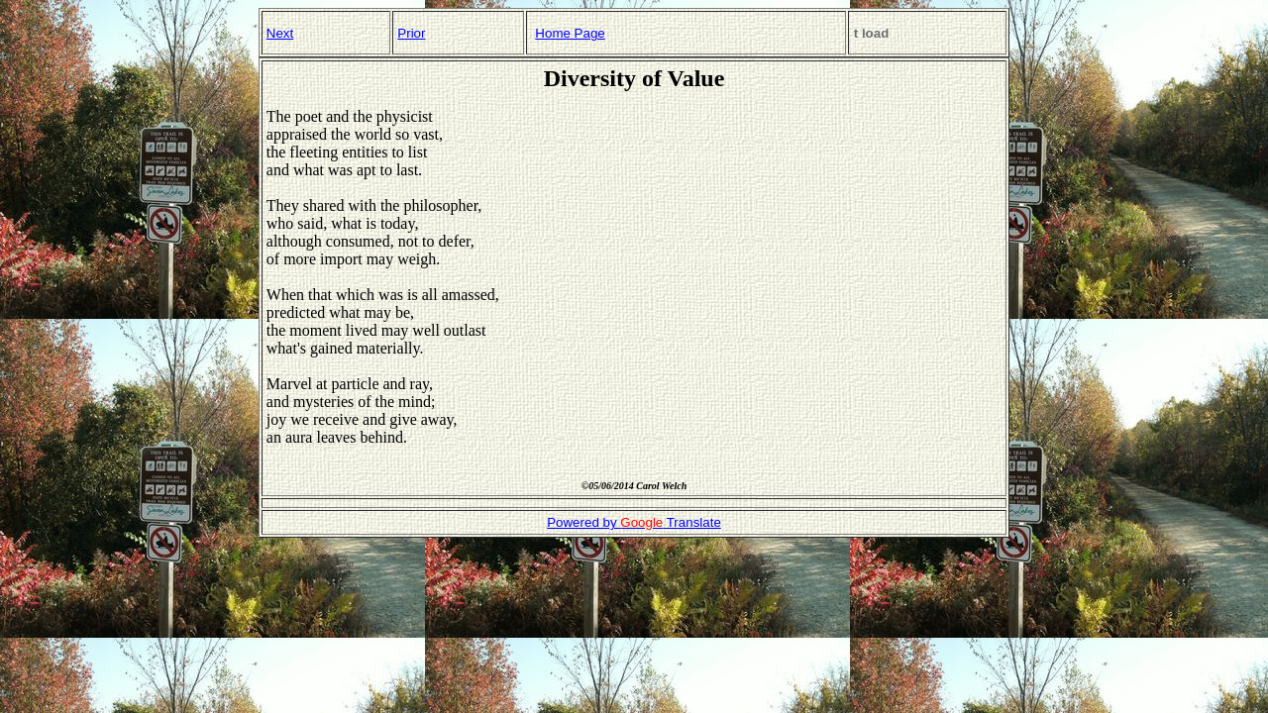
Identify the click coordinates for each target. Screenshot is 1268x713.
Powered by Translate (634, 522)
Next (279, 33)
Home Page (569, 33)
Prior (411, 33)
